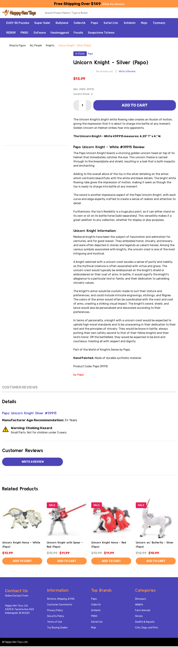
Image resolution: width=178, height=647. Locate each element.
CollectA (79, 23)
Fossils (78, 33)
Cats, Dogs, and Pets (146, 628)
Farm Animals (142, 611)
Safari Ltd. (111, 23)
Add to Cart (135, 106)
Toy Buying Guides (57, 628)
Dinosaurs (140, 599)
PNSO (24, 33)
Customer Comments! (59, 605)
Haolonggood (60, 33)
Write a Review (127, 72)
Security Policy (55, 616)
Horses (139, 616)
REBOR (11, 33)
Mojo (144, 23)
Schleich (129, 23)
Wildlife (139, 605)
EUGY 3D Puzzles (17, 23)
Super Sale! (42, 23)
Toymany (159, 23)
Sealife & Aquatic (145, 622)
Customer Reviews (20, 388)
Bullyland (62, 23)
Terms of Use (54, 622)
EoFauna (40, 33)
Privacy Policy (55, 611)
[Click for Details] (113, 4)
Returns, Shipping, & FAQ (60, 599)
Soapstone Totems (101, 33)
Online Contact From (16, 596)
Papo (94, 23)
